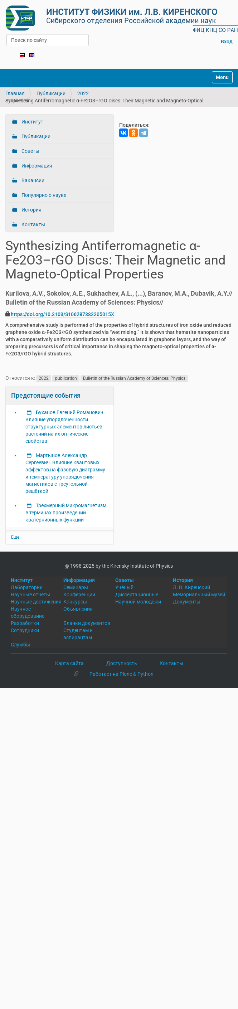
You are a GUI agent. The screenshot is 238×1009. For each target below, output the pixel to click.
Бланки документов (86, 623)
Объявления (78, 609)
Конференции (79, 594)
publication (66, 378)
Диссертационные (136, 594)
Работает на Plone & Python (121, 674)
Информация (36, 166)
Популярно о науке (43, 195)
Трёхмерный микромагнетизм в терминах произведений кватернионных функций (65, 513)
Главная (15, 93)
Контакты (32, 224)
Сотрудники (25, 630)
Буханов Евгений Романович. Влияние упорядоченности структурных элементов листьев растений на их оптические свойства (65, 426)
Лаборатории (27, 587)
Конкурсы (75, 602)
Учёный (124, 587)
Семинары (75, 587)
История (31, 210)
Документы (186, 602)
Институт (31, 122)
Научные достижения (36, 602)
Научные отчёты (30, 594)
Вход (227, 41)
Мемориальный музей (199, 594)
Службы (20, 644)
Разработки (25, 623)
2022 (83, 93)
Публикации (51, 93)
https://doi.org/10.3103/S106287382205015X (62, 314)
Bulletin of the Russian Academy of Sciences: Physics (134, 378)
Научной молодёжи (138, 602)
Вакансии (32, 180)
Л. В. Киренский (191, 587)
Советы (29, 151)
